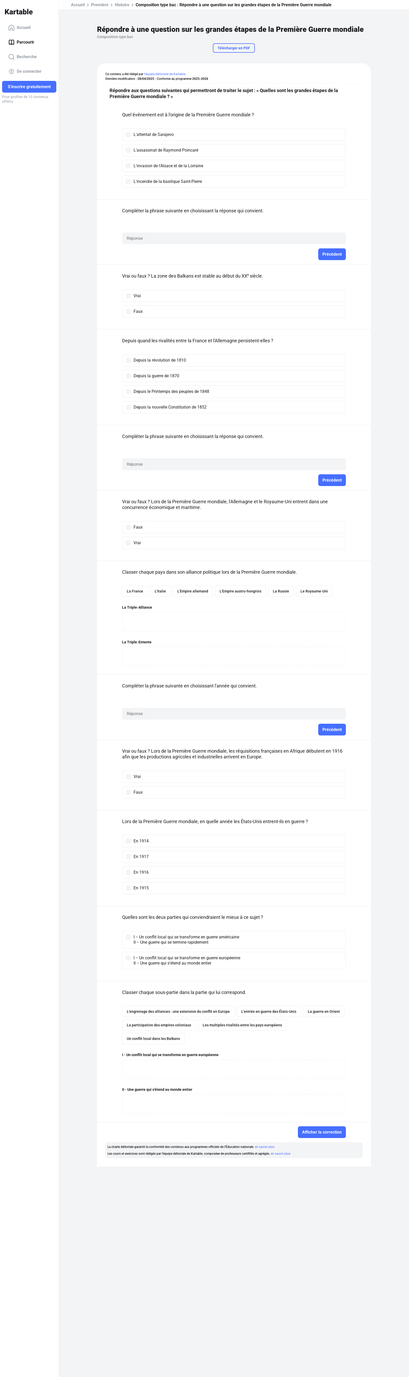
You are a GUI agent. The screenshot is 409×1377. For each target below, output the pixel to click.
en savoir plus (264, 1147)
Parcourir (21, 42)
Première (100, 4)
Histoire (122, 4)
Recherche (22, 57)
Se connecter (24, 71)
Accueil (19, 28)
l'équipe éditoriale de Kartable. (165, 74)
